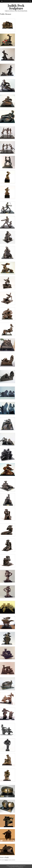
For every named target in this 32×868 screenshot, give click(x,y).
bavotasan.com (20, 866)
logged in (6, 859)
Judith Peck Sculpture (16, 7)
